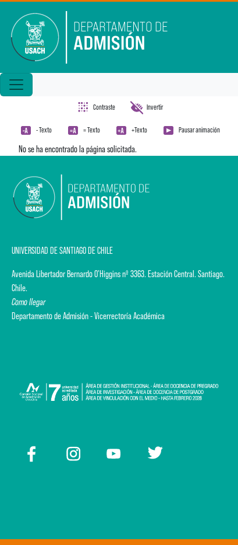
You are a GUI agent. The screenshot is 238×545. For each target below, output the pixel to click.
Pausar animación (199, 129)
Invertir (155, 107)
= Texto (91, 129)
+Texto (139, 129)
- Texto (44, 129)
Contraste (104, 107)
